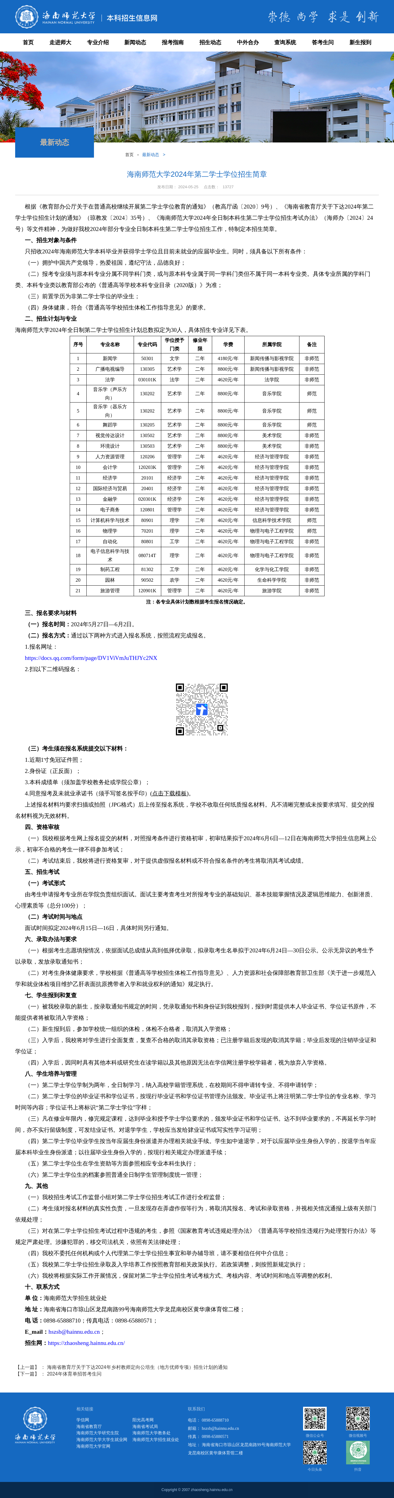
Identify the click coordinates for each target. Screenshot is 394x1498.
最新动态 (150, 154)
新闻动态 (135, 42)
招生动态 (210, 42)
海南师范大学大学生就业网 (101, 1439)
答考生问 (323, 42)
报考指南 (173, 42)
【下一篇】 (58, 1373)
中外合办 (248, 42)
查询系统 (285, 42)
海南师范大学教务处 (151, 1433)
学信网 (82, 1420)
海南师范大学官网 (93, 1446)
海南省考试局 (145, 1426)
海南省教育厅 (89, 1426)
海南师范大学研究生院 (97, 1433)
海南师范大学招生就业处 (155, 1439)
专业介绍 (98, 42)
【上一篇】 (121, 1367)
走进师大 (60, 42)
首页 (28, 42)
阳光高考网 (143, 1420)
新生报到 (360, 42)
